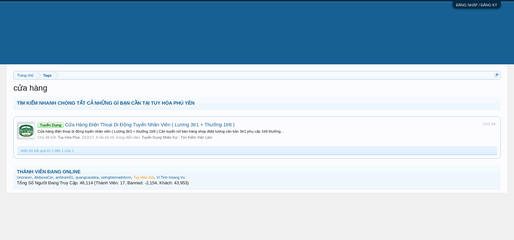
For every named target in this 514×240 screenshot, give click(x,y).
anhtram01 (64, 177)
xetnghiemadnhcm (116, 177)
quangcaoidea (87, 177)
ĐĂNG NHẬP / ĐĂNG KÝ (476, 5)
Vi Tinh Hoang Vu (171, 177)
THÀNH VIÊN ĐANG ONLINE (48, 171)
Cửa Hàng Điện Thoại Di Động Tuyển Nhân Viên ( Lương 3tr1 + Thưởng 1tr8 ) (136, 124)
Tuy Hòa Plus (69, 137)
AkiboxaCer (43, 177)
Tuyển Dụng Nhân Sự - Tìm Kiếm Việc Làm (177, 137)
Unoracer (24, 177)
